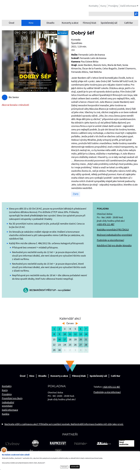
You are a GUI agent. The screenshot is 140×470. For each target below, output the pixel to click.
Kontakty (7, 386)
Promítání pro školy (12, 398)
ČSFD (75, 194)
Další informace (10, 410)
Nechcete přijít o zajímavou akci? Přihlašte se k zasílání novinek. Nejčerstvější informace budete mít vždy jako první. (63, 424)
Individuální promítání (8, 404)
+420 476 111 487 (105, 224)
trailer (64, 33)
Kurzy (5, 390)
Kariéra (5, 414)
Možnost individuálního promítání (114, 235)
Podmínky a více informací (110, 240)
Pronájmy (7, 394)
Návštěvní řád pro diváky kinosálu (114, 245)
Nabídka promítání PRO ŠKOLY (113, 229)
